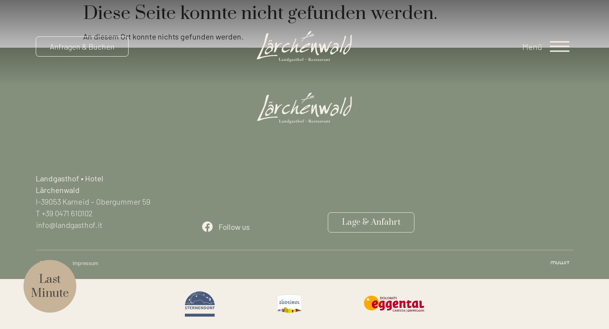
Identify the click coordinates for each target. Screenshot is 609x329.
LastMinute (50, 286)
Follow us (234, 226)
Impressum (85, 263)
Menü (532, 46)
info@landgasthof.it (69, 224)
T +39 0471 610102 (64, 213)
